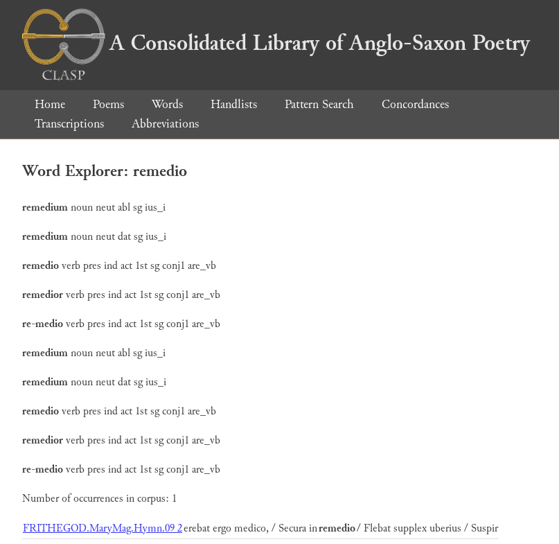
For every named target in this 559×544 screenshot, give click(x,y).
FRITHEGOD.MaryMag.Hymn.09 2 (102, 528)
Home (50, 104)
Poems (108, 104)
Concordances (415, 104)
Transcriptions (69, 123)
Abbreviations (165, 123)
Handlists (234, 104)
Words (167, 104)
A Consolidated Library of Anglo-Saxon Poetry (276, 43)
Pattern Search (319, 104)
